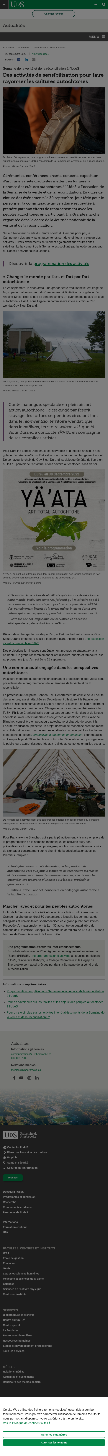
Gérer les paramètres (54, 1434)
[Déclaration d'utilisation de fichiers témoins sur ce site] (54, 1426)
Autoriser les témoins (54, 1442)
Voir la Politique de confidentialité (25, 1423)
